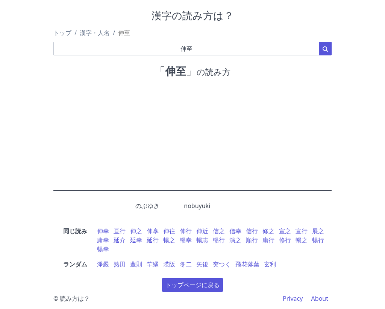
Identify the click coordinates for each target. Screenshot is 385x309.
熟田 (120, 264)
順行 (252, 240)
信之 (219, 231)
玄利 (270, 264)
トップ (62, 33)
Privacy (293, 298)
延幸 (136, 240)
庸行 (268, 240)
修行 (285, 240)
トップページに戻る (192, 285)
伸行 (186, 231)
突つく (222, 264)
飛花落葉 (247, 264)
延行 (153, 240)
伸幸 (103, 231)
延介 (120, 240)
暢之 (169, 240)
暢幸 (186, 240)
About (319, 298)
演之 (235, 240)
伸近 (202, 231)
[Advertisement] (192, 138)
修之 (268, 231)
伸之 (136, 231)
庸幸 (103, 240)
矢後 (202, 264)
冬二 (186, 264)
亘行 (120, 231)
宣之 (285, 231)
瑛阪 (169, 264)
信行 (252, 231)
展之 (318, 231)
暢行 (219, 240)
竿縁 (153, 264)
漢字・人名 (95, 33)
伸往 (169, 231)
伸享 (153, 231)
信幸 (235, 231)
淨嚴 (103, 264)
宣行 (302, 231)
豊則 (136, 264)
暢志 (202, 240)
